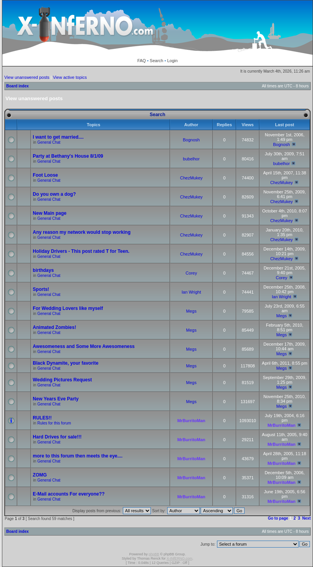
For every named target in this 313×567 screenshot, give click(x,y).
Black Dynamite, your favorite (65, 363)
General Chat (48, 142)
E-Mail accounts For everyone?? (69, 494)
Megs (191, 311)
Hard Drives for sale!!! (57, 437)
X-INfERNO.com (179, 558)
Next (306, 518)
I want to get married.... (58, 137)
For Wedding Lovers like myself (68, 308)
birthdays (43, 270)
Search (156, 60)
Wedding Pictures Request (62, 380)
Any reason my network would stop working (81, 232)
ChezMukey (191, 178)
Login (172, 60)
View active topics (70, 77)
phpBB (154, 554)
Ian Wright (191, 292)
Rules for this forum (54, 423)
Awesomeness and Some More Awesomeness (84, 346)
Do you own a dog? (54, 194)
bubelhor (191, 159)
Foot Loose (45, 175)
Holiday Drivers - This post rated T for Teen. (81, 251)
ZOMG (40, 475)
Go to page (278, 518)
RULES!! (42, 418)
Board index (17, 86)
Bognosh (191, 139)
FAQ (141, 60)
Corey (191, 273)
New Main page (49, 213)
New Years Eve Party (56, 399)
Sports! (41, 289)
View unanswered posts (26, 77)
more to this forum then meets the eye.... (77, 456)
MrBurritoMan (191, 420)
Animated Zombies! (54, 327)
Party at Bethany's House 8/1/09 (68, 156)
